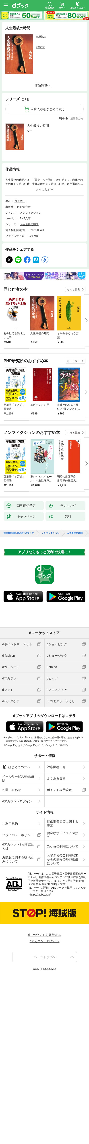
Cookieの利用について (63, 846)
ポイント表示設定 (59, 790)
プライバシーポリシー (17, 835)
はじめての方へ (16, 767)
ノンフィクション (30, 212)
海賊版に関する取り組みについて (17, 859)
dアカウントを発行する (44, 935)
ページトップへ (45, 957)
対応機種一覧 (56, 767)
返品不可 (40, 47)
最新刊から (77, 118)
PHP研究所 (24, 206)
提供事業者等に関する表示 (62, 823)
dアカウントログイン (17, 801)
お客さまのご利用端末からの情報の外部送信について (62, 859)
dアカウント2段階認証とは (18, 846)
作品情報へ (42, 85)
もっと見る (73, 289)
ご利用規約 (10, 823)
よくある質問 (56, 778)
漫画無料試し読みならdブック (19, 533)
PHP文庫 (25, 218)
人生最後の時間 (38, 125)
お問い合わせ (11, 790)
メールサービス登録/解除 (18, 778)
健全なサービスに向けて (62, 835)
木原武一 (41, 36)
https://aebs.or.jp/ (40, 894)
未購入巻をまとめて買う (48, 109)
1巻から (63, 118)
